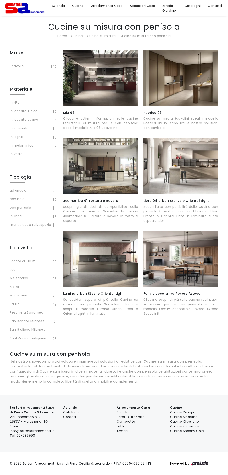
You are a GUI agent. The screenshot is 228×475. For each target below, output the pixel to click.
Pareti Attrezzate (131, 417)
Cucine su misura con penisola (145, 36)
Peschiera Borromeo (33, 313)
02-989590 (26, 435)
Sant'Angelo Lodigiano (33, 338)
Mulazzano (33, 295)
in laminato (33, 128)
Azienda (58, 6)
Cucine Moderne (183, 417)
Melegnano (33, 278)
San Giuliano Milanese (33, 330)
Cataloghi (193, 6)
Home (62, 36)
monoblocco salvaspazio (33, 225)
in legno (33, 137)
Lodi (33, 270)
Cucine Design (182, 412)
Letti (120, 426)
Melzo (33, 287)
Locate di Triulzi (33, 261)
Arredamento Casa (107, 6)
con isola (33, 199)
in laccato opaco (33, 120)
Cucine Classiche (184, 421)
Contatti (215, 6)
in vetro (33, 154)
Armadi (122, 431)
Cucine (78, 6)
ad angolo (33, 191)
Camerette (126, 421)
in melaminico (33, 146)
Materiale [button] (21, 89)
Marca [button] (17, 53)
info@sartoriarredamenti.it (32, 431)
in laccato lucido (33, 111)
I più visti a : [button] (23, 248)
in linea (33, 216)
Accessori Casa (142, 6)
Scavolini (33, 66)
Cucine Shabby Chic (187, 431)
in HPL (33, 103)
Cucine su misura (101, 36)
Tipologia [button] (20, 177)
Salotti (122, 412)
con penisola (33, 208)
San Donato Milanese (33, 321)
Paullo (33, 304)
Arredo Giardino (169, 8)
